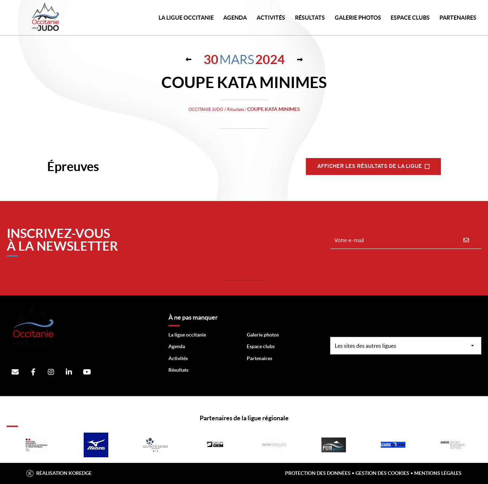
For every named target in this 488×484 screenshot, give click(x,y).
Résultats (310, 17)
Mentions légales (438, 473)
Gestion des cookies (382, 473)
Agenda (235, 17)
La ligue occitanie (187, 335)
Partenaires (259, 358)
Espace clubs (261, 346)
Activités (271, 17)
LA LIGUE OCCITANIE (186, 17)
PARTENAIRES (457, 17)
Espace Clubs (410, 17)
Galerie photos (358, 17)
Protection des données (318, 473)
